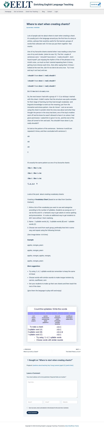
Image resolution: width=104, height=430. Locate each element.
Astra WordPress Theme (72, 426)
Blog (43, 11)
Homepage (8, 11)
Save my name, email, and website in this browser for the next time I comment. (49, 408)
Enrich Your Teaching (32, 11)
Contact (49, 11)
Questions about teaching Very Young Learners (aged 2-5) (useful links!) (53, 365)
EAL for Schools (18, 11)
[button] (38, 11)
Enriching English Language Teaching (53, 4)
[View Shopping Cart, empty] (95, 4)
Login (55, 11)
